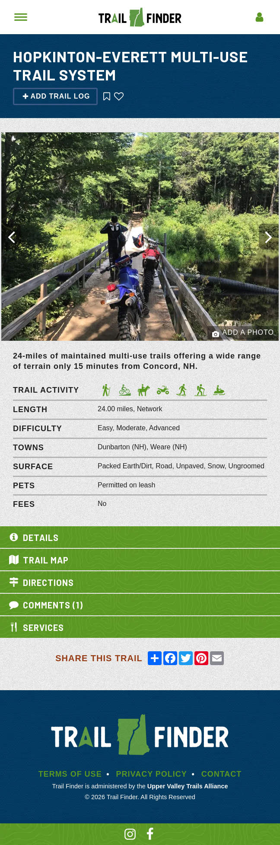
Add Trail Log (56, 96)
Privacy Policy (151, 774)
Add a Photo (243, 333)
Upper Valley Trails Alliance (187, 786)
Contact (221, 774)
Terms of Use (70, 774)
